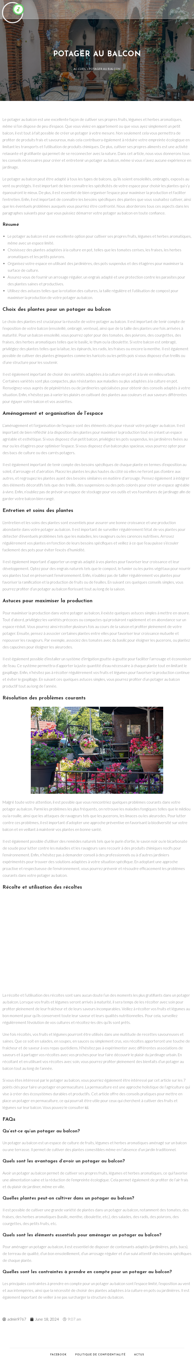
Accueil (80, 68)
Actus (139, 1354)
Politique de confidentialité (100, 1354)
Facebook (58, 1354)
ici (86, 1107)
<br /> (97, 941)
